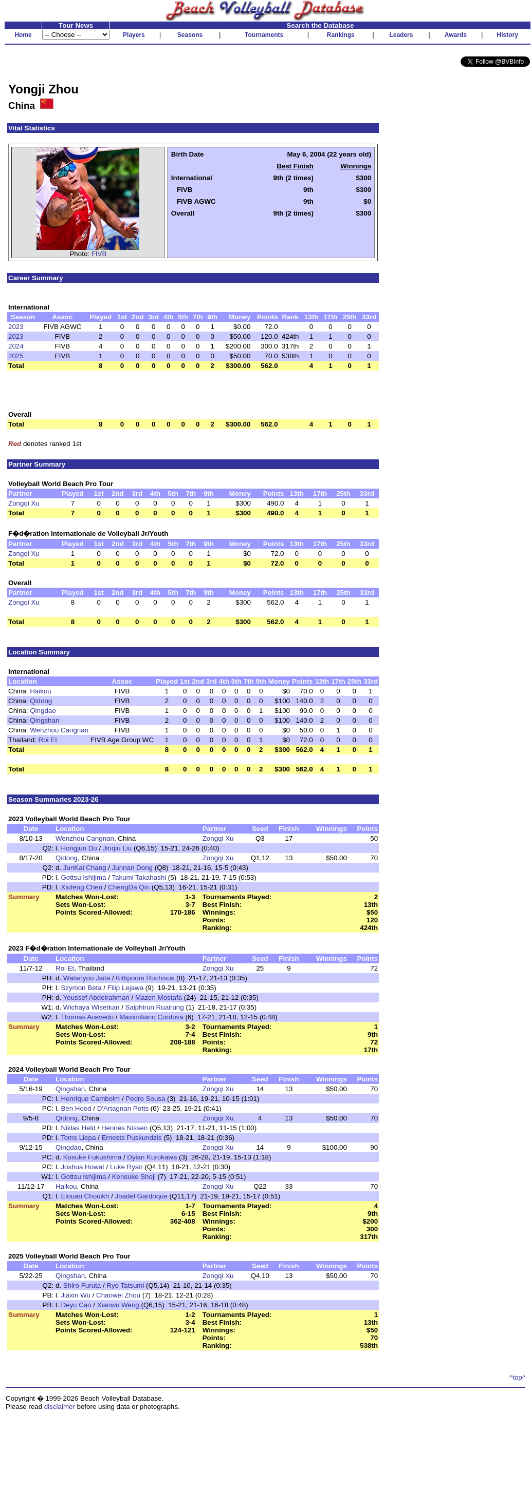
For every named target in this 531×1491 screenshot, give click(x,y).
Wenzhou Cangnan (59, 730)
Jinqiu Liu (117, 848)
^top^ (517, 1377)
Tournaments (264, 34)
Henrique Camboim (90, 1098)
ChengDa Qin (129, 887)
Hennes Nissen (124, 1128)
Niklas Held (78, 1128)
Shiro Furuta (82, 1285)
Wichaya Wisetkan (91, 1007)
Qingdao (43, 710)
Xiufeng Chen (81, 887)
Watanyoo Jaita (86, 978)
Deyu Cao (76, 1305)
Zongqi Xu (24, 503)
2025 (16, 356)
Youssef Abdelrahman (96, 997)
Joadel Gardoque (141, 1196)
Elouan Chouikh (85, 1196)
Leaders (401, 34)
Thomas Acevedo (87, 1017)
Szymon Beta (81, 988)
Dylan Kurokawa (152, 1157)
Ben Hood (76, 1108)
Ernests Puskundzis (131, 1137)
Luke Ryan (126, 1167)
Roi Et (48, 740)
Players (134, 34)
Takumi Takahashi (139, 877)
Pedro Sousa (145, 1098)
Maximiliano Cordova (151, 1017)
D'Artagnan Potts (123, 1108)
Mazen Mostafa (158, 997)
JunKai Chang (84, 868)
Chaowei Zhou (118, 1295)
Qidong (41, 701)
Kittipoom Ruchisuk (145, 978)
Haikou (40, 691)
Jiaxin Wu (75, 1295)
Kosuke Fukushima (92, 1157)
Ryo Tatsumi (125, 1285)
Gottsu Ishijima (83, 877)
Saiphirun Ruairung (154, 1007)
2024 (16, 346)
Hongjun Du (79, 848)
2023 (16, 327)
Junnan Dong (132, 868)
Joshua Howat (82, 1167)
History (507, 34)
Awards (456, 34)
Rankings (341, 34)
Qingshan (44, 720)
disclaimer (59, 1406)
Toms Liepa (78, 1137)
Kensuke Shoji (134, 1176)
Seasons (190, 34)
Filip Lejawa (125, 988)
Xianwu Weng (118, 1305)
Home (22, 34)
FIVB (99, 254)
